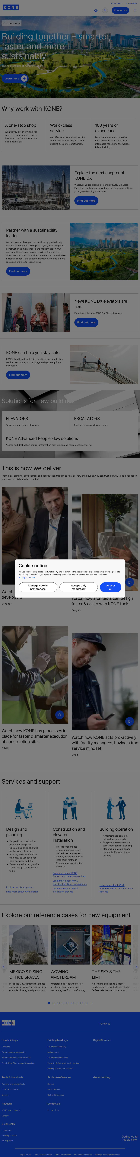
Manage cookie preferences (38, 587)
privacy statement (27, 577)
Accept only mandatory (78, 587)
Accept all (110, 587)
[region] (70, 578)
